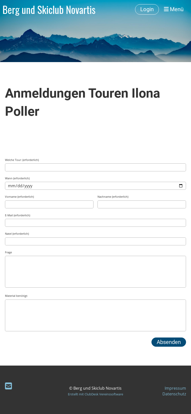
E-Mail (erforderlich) (17, 215)
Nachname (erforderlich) (112, 196)
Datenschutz (174, 394)
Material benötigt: (16, 296)
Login (147, 9)
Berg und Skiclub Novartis (49, 9)
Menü (174, 9)
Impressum (175, 388)
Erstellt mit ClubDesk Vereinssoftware (95, 394)
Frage (8, 252)
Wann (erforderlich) (17, 178)
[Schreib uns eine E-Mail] (8, 385)
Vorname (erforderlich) (19, 196)
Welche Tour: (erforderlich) (22, 160)
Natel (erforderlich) (17, 233)
